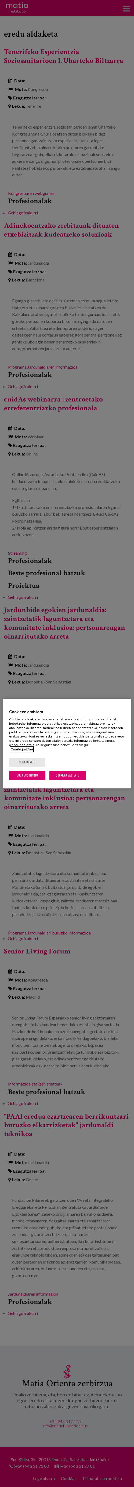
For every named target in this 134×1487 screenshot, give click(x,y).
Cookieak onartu (27, 775)
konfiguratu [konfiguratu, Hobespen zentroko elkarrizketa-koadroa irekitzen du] (27, 762)
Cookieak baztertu (67, 775)
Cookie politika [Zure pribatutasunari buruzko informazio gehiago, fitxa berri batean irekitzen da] (21, 749)
